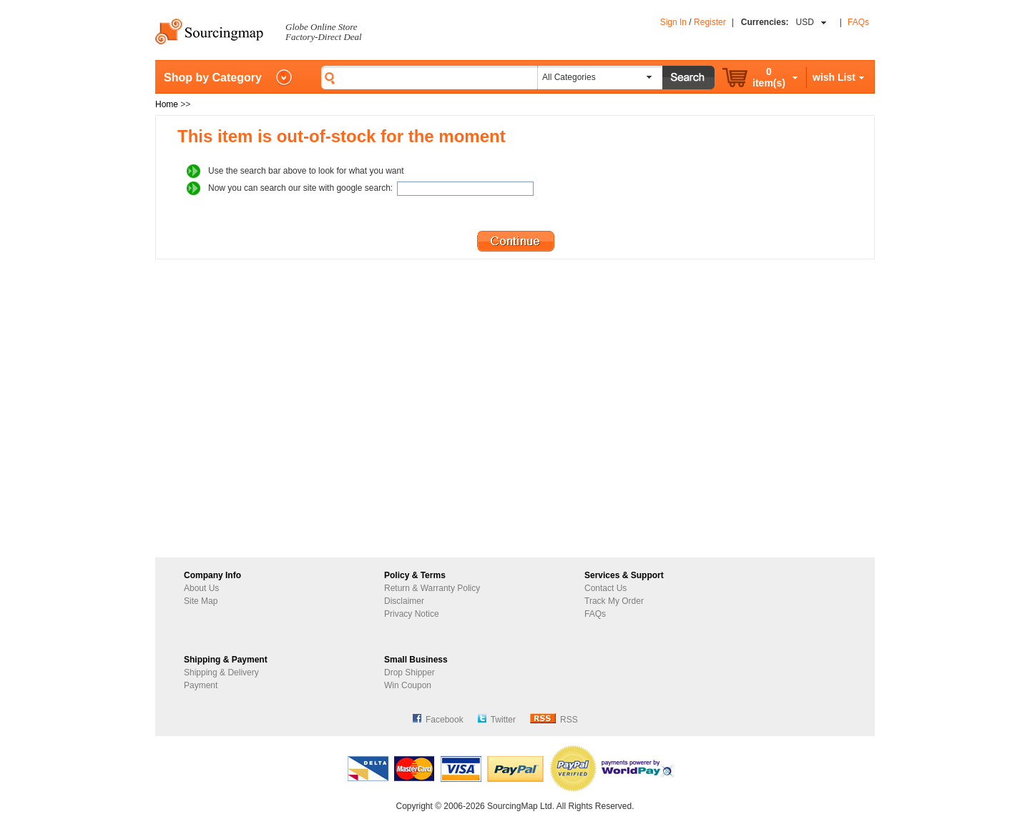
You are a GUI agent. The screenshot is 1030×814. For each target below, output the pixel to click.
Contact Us (605, 588)
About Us (201, 588)
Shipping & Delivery (221, 672)
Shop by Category (213, 77)
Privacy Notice (411, 614)
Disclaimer (404, 601)
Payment (200, 685)
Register (710, 22)
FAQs (858, 22)
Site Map (200, 601)
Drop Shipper (409, 672)
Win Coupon (407, 685)
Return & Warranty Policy (432, 588)
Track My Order (614, 601)
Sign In (673, 22)
